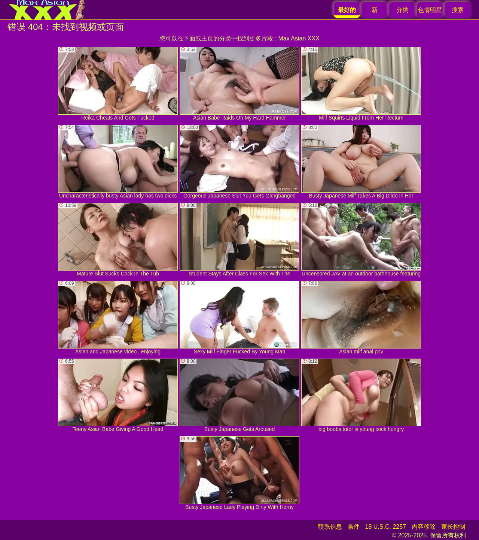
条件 (354, 527)
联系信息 (330, 527)
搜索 (458, 10)
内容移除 (424, 527)
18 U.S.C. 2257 (385, 527)
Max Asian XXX (299, 38)
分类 (402, 10)
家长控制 (453, 527)
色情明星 (430, 10)
